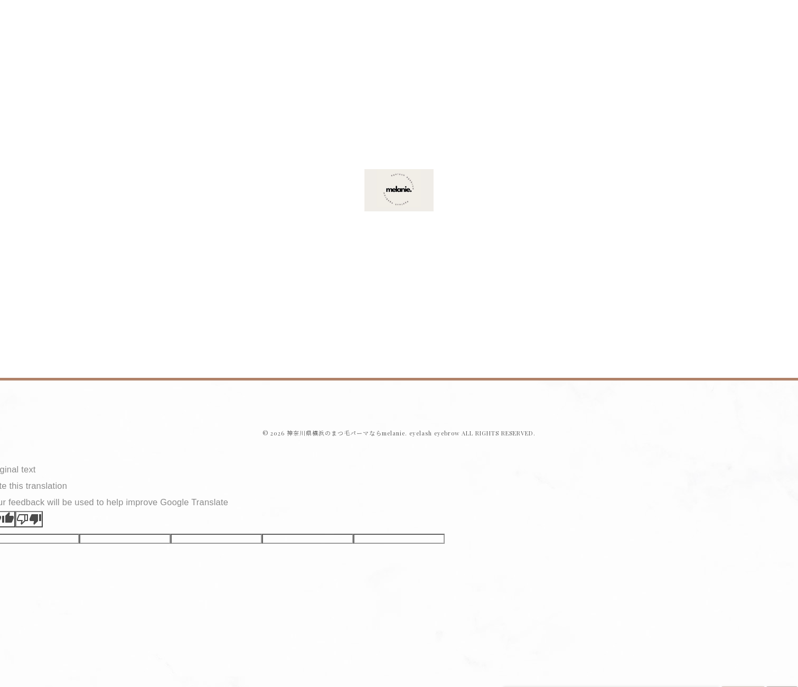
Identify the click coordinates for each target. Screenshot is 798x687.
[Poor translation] (29, 519)
